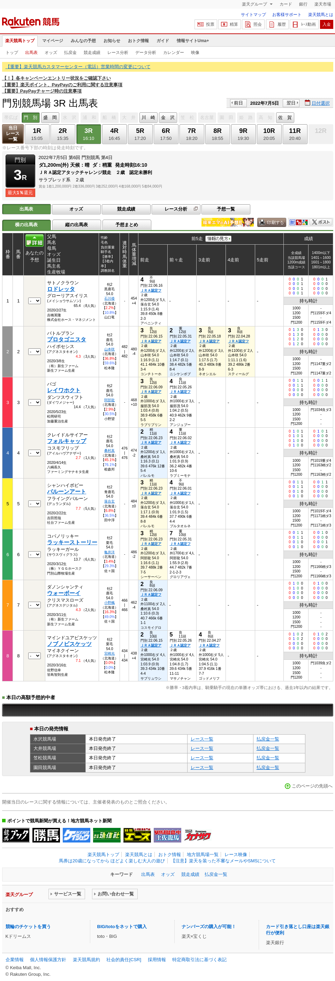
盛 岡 (50, 117)
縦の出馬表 (76, 224)
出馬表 (31, 52)
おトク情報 (138, 40)
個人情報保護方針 (48, 959)
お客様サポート (287, 14)
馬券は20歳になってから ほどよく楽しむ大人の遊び (112, 860)
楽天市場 (322, 4)
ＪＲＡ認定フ (150, 290)
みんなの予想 (83, 40)
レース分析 (117, 52)
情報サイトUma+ (193, 40)
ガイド (163, 40)
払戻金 (70, 52)
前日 (238, 102)
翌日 (291, 102)
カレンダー (173, 52)
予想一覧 (226, 209)
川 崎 (148, 117)
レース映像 (235, 854)
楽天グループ (255, 4)
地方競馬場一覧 (203, 854)
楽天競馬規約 (86, 959)
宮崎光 (109, 653)
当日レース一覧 (13, 133)
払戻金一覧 (268, 739)
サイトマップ (253, 14)
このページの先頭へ (312, 786)
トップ (12, 52)
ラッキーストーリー (72, 542)
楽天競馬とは (320, 14)
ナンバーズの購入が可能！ (209, 926)
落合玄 (109, 501)
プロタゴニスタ (66, 339)
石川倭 (109, 298)
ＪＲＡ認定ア (150, 341)
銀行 (303, 4)
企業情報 (15, 959)
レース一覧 (202, 739)
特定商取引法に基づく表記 (199, 959)
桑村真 (109, 450)
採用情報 (157, 959)
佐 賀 (285, 117)
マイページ (52, 40)
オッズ (51, 52)
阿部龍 (109, 400)
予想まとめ (126, 224)
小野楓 (109, 602)
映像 (195, 52)
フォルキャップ (66, 441)
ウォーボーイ (64, 593)
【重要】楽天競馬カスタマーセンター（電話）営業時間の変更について (78, 66)
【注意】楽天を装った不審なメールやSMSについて (223, 860)
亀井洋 (109, 552)
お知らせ (112, 40)
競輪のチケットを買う (28, 926)
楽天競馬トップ (20, 40)
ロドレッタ (61, 289)
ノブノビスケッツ (69, 644)
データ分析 (145, 52)
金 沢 (168, 117)
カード (286, 4)
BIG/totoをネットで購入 (122, 926)
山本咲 (109, 349)
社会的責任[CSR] (123, 959)
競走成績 (92, 52)
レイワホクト (64, 390)
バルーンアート (66, 492)
